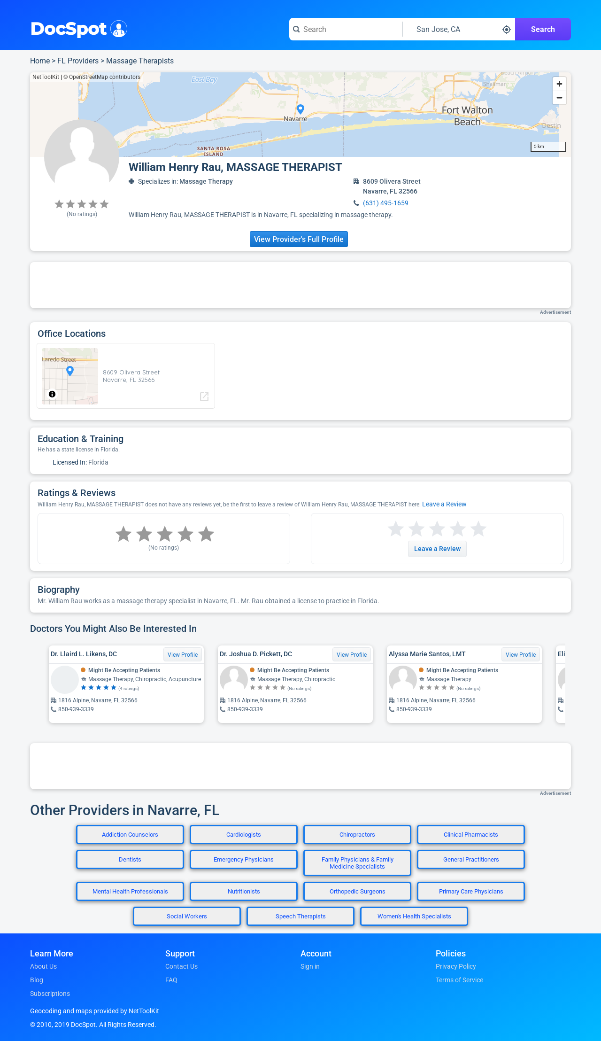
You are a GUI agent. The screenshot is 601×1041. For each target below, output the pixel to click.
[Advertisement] (300, 285)
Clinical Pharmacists (471, 834)
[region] (300, 114)
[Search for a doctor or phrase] (345, 29)
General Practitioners (471, 859)
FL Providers (78, 60)
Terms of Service (459, 980)
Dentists (130, 859)
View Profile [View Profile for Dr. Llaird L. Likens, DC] (183, 655)
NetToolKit (45, 77)
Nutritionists (244, 891)
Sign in (310, 966)
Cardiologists (243, 834)
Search (543, 29)
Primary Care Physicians (471, 891)
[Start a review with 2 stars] (406, 529)
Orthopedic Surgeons (357, 891)
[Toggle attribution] (52, 394)
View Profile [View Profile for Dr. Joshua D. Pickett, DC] (352, 655)
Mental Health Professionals (130, 891)
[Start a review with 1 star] (395, 529)
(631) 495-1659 (385, 203)
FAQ (171, 980)
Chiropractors (357, 834)
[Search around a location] (458, 29)
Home (40, 60)
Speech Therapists (301, 916)
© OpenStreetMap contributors (101, 77)
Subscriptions (50, 993)
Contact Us (181, 966)
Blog (36, 980)
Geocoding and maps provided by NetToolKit (94, 1011)
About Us (43, 966)
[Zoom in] (559, 84)
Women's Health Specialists (414, 916)
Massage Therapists (140, 60)
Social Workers (187, 916)
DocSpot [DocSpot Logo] (76, 27)
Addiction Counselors (130, 834)
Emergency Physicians (244, 859)
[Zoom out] (559, 97)
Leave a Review (444, 504)
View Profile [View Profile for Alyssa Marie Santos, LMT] (521, 655)
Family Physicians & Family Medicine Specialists (357, 863)
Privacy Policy (456, 966)
